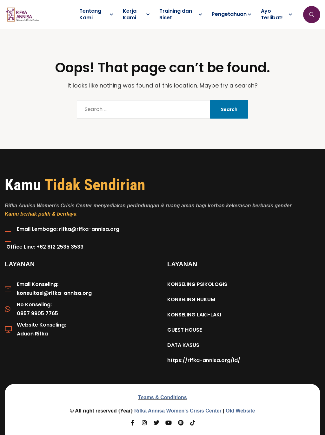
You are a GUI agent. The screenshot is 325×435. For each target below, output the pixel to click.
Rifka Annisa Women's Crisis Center (178, 410)
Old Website (240, 410)
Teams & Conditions (162, 397)
